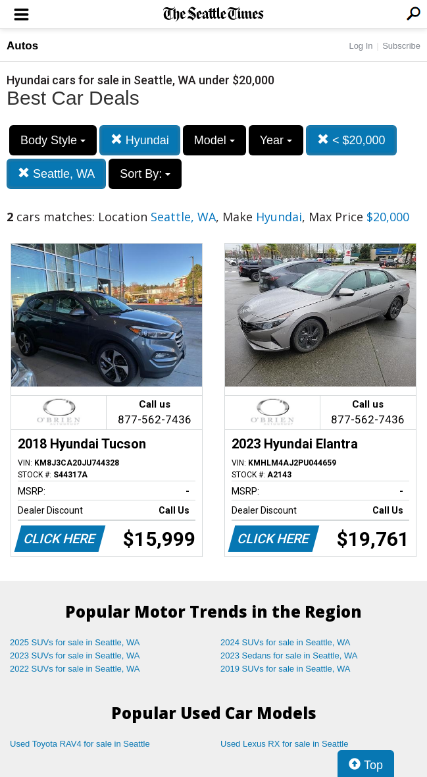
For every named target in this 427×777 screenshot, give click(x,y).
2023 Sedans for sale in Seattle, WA (288, 655)
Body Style (53, 140)
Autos (22, 46)
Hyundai (140, 140)
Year (276, 140)
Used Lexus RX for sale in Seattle (284, 744)
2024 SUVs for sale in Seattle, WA (285, 642)
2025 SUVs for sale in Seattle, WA (75, 642)
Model (214, 140)
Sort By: (145, 173)
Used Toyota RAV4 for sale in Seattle (80, 744)
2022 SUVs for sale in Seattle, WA (75, 669)
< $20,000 (351, 140)
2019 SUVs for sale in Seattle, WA (285, 669)
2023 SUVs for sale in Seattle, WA (75, 655)
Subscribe (401, 46)
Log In (360, 46)
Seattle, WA (56, 173)
